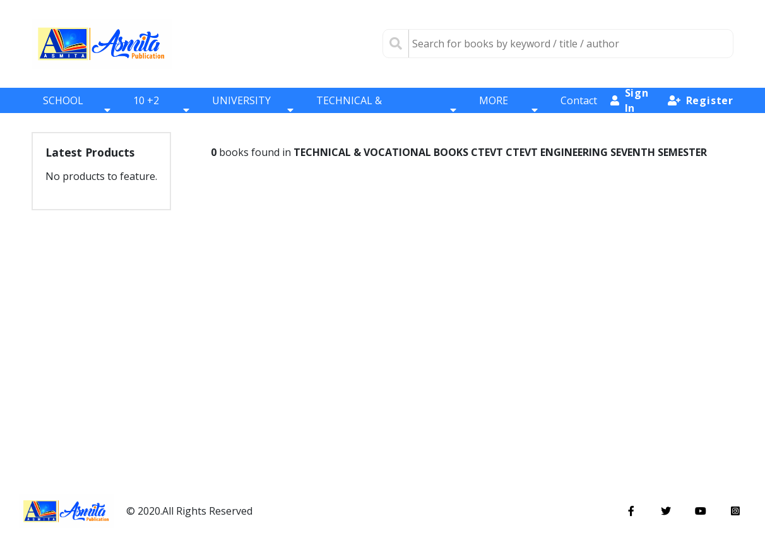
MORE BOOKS (508, 109)
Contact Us (578, 109)
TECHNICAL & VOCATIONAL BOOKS (386, 109)
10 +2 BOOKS (161, 109)
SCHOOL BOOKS (76, 109)
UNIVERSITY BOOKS (253, 109)
